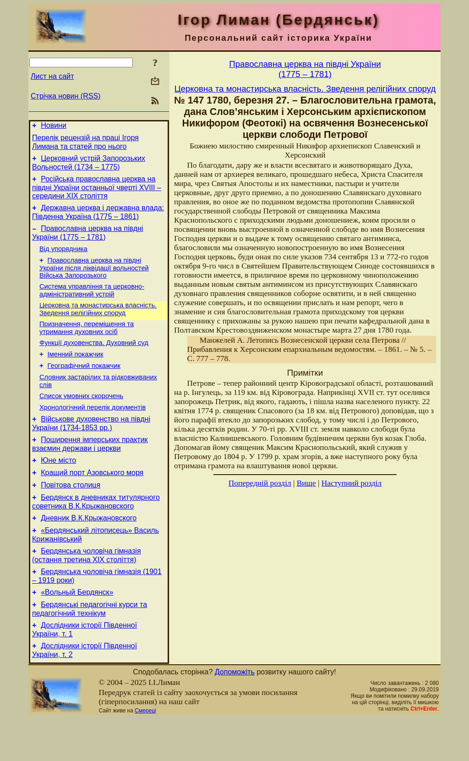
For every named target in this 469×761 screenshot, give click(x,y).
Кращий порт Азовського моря (92, 501)
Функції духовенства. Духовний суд (93, 359)
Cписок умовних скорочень (81, 418)
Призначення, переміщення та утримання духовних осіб (86, 342)
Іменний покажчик (76, 372)
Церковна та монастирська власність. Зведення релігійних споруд (98, 322)
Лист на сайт (52, 76)
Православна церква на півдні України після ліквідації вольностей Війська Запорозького (94, 279)
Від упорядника (63, 258)
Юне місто (58, 488)
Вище (306, 483)
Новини (53, 127)
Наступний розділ (352, 483)
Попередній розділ (260, 483)
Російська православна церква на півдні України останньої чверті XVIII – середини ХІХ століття (96, 193)
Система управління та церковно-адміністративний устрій (91, 302)
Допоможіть (235, 714)
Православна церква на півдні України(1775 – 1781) (305, 69)
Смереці (145, 753)
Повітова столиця (70, 515)
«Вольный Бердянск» (77, 631)
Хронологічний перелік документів (92, 430)
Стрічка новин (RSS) (65, 96)
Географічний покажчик (84, 385)
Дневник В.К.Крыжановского (88, 551)
